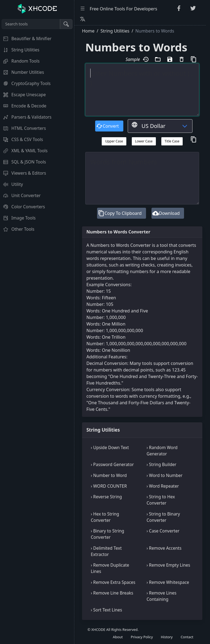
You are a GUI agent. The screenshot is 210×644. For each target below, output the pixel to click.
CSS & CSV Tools (21, 139)
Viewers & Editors (23, 173)
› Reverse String (106, 497)
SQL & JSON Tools (23, 162)
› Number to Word (109, 475)
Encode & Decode (23, 106)
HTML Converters (23, 128)
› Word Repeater (163, 486)
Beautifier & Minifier (25, 39)
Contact (187, 636)
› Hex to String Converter (105, 517)
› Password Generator (112, 464)
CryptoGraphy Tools (25, 83)
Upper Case (114, 141)
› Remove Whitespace (168, 582)
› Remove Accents (164, 548)
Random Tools (20, 61)
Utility (11, 184)
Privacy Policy (142, 636)
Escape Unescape (23, 95)
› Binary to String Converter (107, 534)
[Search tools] (31, 24)
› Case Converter (163, 531)
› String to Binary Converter (163, 517)
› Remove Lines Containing (161, 596)
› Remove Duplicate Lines (110, 568)
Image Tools (18, 218)
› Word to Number (165, 475)
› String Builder (161, 464)
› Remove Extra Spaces (113, 582)
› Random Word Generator (162, 450)
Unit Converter (20, 195)
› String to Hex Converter (161, 500)
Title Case (172, 141)
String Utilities (19, 50)
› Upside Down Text (110, 447)
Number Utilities (22, 72)
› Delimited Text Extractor (106, 551)
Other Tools (17, 229)
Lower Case (144, 141)
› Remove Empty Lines (168, 565)
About (118, 636)
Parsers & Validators (25, 117)
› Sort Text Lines (106, 610)
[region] (37, 330)
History (167, 636)
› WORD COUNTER (109, 486)
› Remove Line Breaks (112, 593)
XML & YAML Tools (24, 151)
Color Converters (22, 207)
